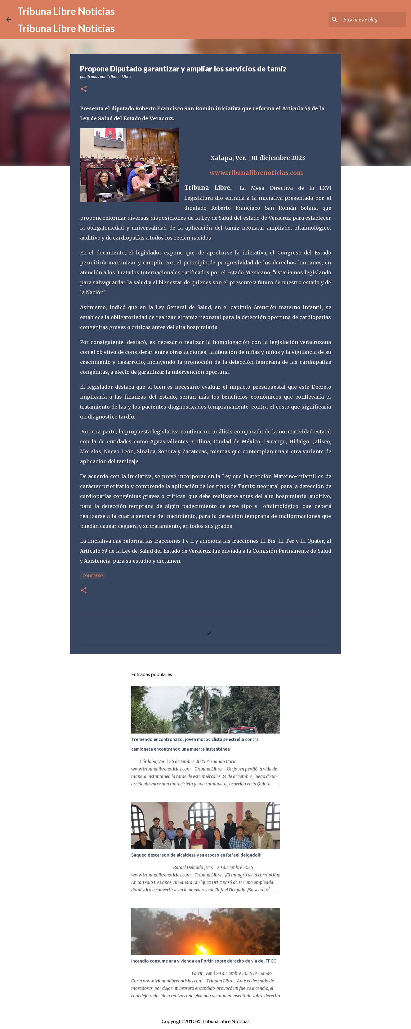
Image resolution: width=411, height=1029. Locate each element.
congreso (93, 575)
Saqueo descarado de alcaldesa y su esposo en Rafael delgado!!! (196, 855)
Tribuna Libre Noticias (66, 11)
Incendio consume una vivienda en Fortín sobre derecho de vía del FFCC (203, 960)
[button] (83, 89)
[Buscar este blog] (373, 19)
